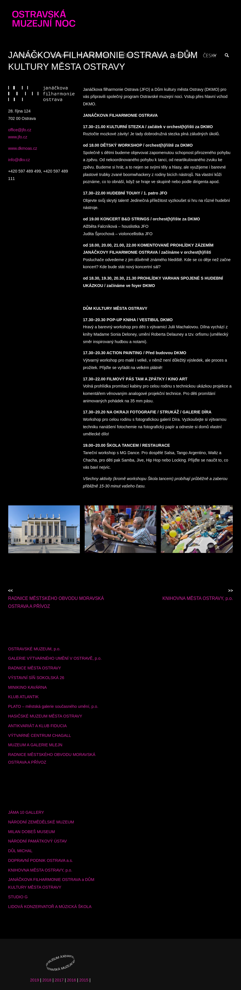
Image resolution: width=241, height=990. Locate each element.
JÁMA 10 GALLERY (26, 812)
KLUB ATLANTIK (23, 696)
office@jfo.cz (20, 130)
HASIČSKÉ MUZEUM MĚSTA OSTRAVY (45, 716)
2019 (34, 980)
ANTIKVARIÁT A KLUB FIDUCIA (37, 725)
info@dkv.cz (19, 159)
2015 (83, 980)
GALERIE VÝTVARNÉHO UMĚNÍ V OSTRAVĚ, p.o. (55, 658)
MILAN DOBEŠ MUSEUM (31, 831)
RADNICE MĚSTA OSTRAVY (34, 668)
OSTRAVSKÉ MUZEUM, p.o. (34, 649)
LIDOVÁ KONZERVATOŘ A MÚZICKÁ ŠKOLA (50, 906)
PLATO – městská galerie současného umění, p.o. (53, 706)
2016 (71, 980)
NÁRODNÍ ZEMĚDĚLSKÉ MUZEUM (41, 822)
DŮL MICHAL (20, 850)
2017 (59, 980)
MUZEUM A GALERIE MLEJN (35, 745)
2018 (46, 980)
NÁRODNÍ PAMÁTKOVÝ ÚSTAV (37, 841)
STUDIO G (18, 897)
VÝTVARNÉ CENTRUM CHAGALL (39, 735)
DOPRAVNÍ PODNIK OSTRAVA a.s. (40, 860)
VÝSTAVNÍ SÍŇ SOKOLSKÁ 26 (36, 677)
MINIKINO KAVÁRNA (27, 687)
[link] (226, 55)
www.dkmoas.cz (22, 148)
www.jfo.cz (17, 137)
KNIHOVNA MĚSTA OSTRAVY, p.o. (40, 870)
